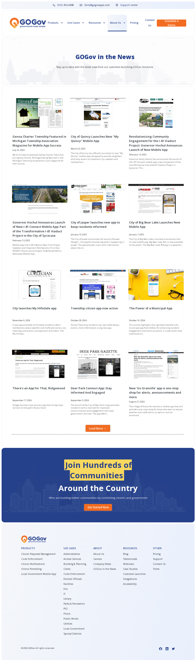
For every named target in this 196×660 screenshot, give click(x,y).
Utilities (68, 623)
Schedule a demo (172, 23)
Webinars (128, 564)
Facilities (68, 584)
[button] (55, 22)
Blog (125, 554)
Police (67, 613)
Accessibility (130, 584)
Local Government (74, 628)
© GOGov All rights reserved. (38, 648)
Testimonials (130, 559)
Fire (66, 589)
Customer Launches (134, 574)
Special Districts (72, 633)
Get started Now (98, 507)
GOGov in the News (104, 569)
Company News (102, 564)
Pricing (134, 22)
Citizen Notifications (33, 564)
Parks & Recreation (74, 603)
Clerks (67, 569)
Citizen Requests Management (38, 554)
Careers (97, 559)
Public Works (71, 618)
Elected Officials (73, 579)
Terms (156, 569)
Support (158, 559)
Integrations (130, 579)
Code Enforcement (32, 559)
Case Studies (130, 569)
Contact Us (150, 22)
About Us (98, 554)
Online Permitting (31, 569)
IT (64, 593)
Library (67, 598)
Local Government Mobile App (38, 574)
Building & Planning (75, 564)
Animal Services (72, 559)
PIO (66, 608)
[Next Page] (97, 428)
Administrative (72, 554)
